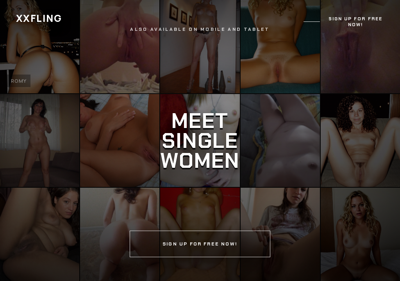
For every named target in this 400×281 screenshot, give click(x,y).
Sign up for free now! (355, 22)
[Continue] (200, 140)
